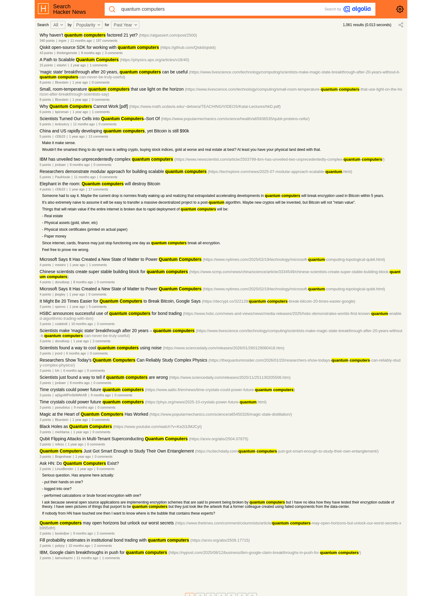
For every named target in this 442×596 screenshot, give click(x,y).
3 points (45, 306)
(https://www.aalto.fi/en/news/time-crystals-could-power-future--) (220, 389)
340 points (47, 40)
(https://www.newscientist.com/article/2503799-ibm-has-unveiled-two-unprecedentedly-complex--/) (279, 159)
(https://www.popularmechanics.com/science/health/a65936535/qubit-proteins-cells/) (235, 118)
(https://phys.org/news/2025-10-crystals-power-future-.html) (205, 402)
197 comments (107, 40)
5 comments (98, 306)
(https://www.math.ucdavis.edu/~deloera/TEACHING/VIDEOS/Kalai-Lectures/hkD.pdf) (205, 106)
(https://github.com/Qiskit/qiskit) (188, 47)
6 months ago (76, 353)
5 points (45, 136)
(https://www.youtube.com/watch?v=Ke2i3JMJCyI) (157, 426)
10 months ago (82, 324)
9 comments (105, 469)
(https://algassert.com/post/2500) (168, 35)
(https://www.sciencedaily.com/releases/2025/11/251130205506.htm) (230, 377)
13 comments (98, 136)
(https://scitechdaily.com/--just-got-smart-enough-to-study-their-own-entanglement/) (286, 451)
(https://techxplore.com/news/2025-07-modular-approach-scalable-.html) (280, 171)
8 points (45, 82)
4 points (45, 189)
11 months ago (81, 40)
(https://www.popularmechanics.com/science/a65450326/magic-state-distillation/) (220, 414)
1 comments (98, 65)
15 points (46, 65)
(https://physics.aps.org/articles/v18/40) (154, 59)
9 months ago (101, 395)
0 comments (101, 82)
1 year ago (78, 65)
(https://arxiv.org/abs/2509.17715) (220, 540)
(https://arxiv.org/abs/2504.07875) (218, 439)
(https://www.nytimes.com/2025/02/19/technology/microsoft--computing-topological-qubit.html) (294, 259)
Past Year (126, 25)
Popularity (88, 25)
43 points (46, 53)
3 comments (114, 53)
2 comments (101, 341)
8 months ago (91, 53)
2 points (45, 469)
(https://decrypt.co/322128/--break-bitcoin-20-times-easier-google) (278, 301)
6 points (45, 112)
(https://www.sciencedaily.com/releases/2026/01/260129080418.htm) (224, 348)
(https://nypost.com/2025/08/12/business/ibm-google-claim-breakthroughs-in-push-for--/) (265, 552)
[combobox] (59, 25)
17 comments (98, 189)
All (58, 25)
